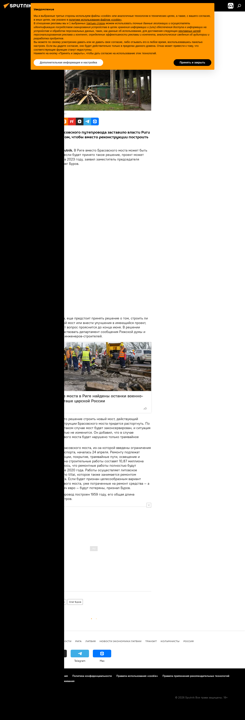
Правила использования (53, 676)
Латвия (90, 641)
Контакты (27, 676)
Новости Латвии (46, 601)
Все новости (62, 641)
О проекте (10, 676)
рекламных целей (189, 30)
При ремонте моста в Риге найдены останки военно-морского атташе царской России (91, 398)
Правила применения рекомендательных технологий (196, 676)
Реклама (9, 681)
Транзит (151, 641)
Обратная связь (28, 681)
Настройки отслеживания (58, 681)
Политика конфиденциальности (92, 676)
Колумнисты (170, 641)
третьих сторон (95, 23)
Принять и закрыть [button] (192, 62)
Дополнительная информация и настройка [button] (68, 62)
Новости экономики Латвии (120, 641)
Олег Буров (75, 601)
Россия (188, 641)
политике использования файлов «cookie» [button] (95, 19)
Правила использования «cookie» (137, 676)
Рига (62, 601)
